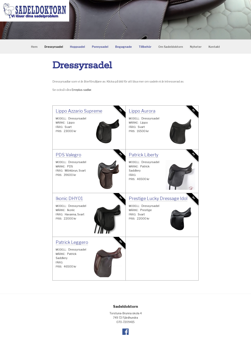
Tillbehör (145, 46)
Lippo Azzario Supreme (79, 111)
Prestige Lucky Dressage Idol (158, 198)
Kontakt (214, 46)
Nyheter (196, 46)
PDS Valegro (68, 154)
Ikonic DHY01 (69, 198)
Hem (34, 46)
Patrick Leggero (72, 242)
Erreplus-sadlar (81, 89)
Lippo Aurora (142, 111)
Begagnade (123, 46)
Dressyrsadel (53, 46)
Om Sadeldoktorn (170, 46)
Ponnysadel (100, 46)
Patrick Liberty (143, 154)
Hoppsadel (77, 46)
